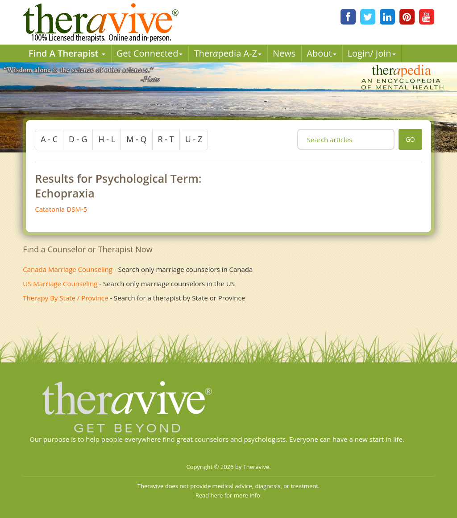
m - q (136, 139)
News (284, 53)
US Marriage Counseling (60, 283)
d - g (78, 139)
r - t (166, 139)
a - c (49, 139)
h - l (106, 139)
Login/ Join (372, 53)
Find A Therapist (67, 53)
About (321, 53)
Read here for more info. (228, 495)
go (410, 139)
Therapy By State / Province (65, 297)
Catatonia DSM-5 (61, 209)
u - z (194, 139)
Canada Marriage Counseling (67, 269)
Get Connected (149, 53)
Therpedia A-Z (228, 53)
